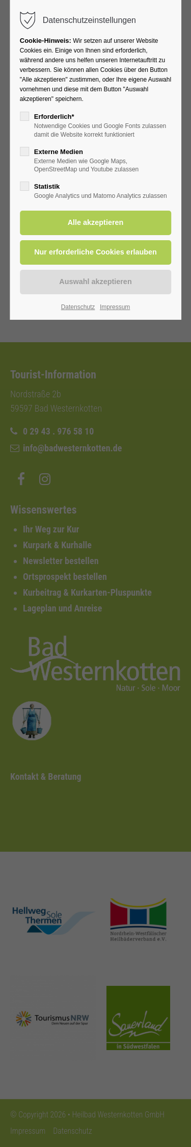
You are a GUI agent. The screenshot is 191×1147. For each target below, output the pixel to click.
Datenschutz (78, 307)
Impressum (115, 307)
